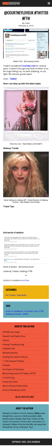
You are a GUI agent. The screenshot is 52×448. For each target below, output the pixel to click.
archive (25, 280)
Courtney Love (31, 311)
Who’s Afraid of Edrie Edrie (15, 385)
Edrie (31, 396)
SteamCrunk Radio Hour (14, 336)
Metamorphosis (10, 352)
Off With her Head (11, 332)
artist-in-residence (14, 311)
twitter (25, 314)
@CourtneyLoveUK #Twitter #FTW (19, 373)
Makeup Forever (13, 314)
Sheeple (6, 365)
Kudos (13, 295)
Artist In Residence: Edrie (14, 390)
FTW (41, 311)
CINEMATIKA (9, 348)
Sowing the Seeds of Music (15, 356)
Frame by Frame (10, 381)
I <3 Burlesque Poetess (13, 361)
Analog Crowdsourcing (13, 344)
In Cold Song (8, 377)
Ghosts (6, 340)
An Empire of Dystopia (13, 369)
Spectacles (22, 295)
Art (7, 295)
